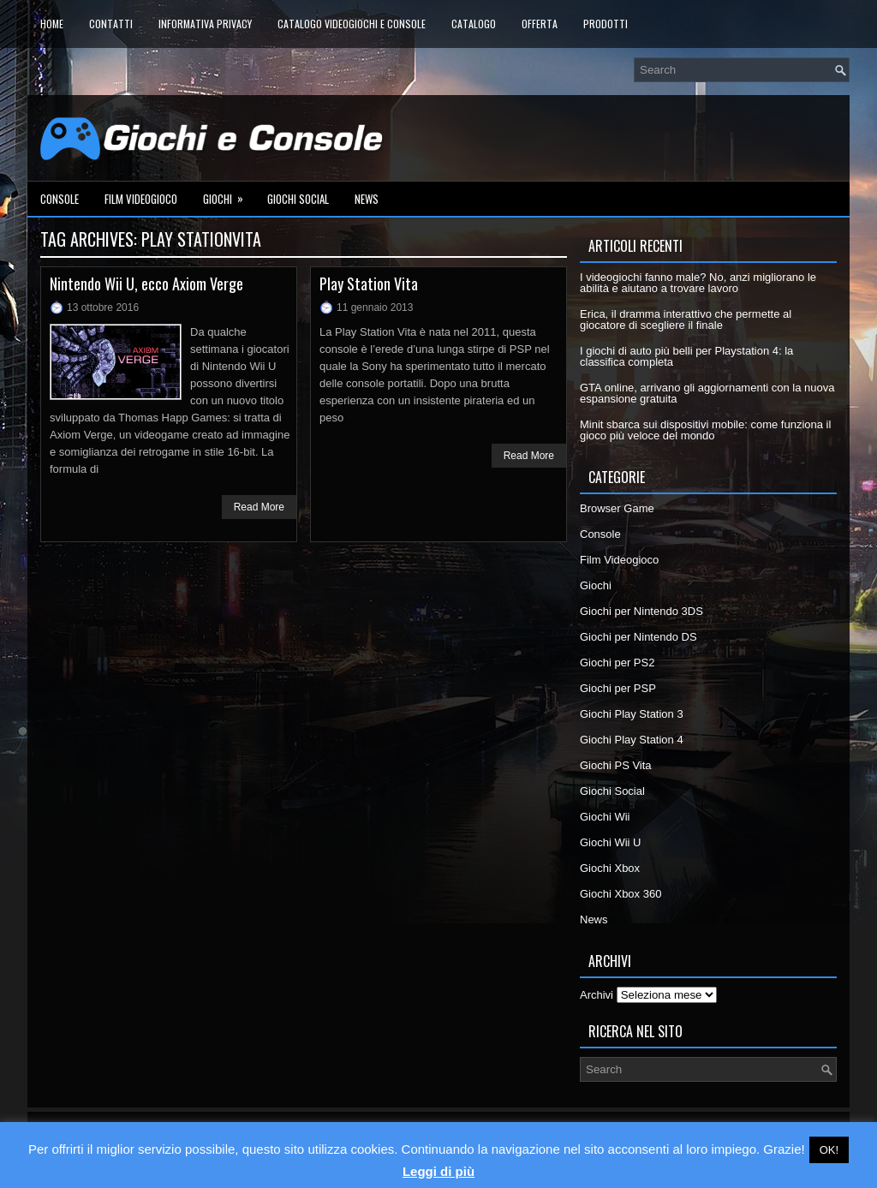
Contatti (111, 23)
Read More (259, 507)
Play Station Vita (368, 283)
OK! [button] (829, 1149)
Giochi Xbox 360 (620, 893)
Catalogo (473, 23)
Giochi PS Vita (616, 765)
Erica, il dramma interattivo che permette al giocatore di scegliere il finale (685, 319)
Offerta (540, 23)
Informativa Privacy (205, 23)
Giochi (228, 194)
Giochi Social (298, 198)
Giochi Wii (605, 816)
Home (51, 23)
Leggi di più (438, 1171)
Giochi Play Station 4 (631, 739)
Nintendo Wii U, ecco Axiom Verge (146, 283)
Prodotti (605, 23)
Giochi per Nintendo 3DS (641, 611)
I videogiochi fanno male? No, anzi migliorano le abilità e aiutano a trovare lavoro (698, 283)
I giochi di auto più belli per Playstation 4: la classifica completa (686, 356)
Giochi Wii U (610, 842)
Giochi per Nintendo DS (638, 636)
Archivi (596, 994)
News (367, 198)
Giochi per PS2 (617, 662)
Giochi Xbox (610, 868)
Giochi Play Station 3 (631, 713)
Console (59, 198)
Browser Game (617, 508)
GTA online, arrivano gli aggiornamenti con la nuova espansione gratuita (707, 393)
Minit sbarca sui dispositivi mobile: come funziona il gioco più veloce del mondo (705, 430)
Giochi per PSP (618, 688)
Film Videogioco (140, 198)
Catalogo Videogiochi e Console (351, 23)
